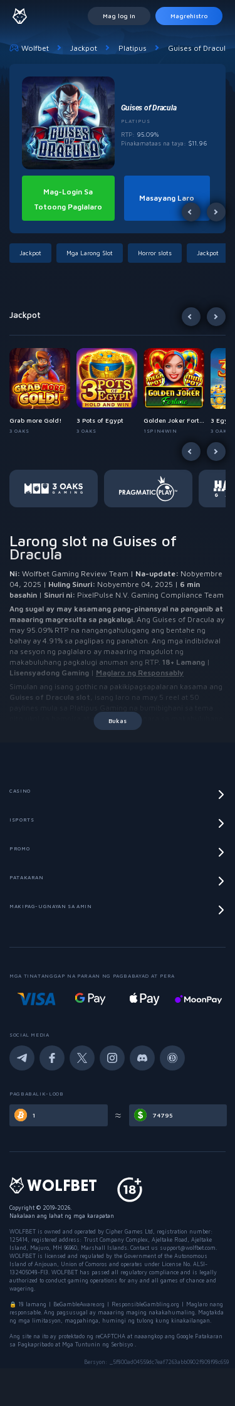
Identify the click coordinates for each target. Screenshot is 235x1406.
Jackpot (83, 48)
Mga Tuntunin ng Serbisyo (98, 1344)
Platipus (132, 48)
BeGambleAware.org (79, 1304)
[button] (32, 253)
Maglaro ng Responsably (140, 672)
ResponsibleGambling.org (145, 1304)
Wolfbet (29, 47)
